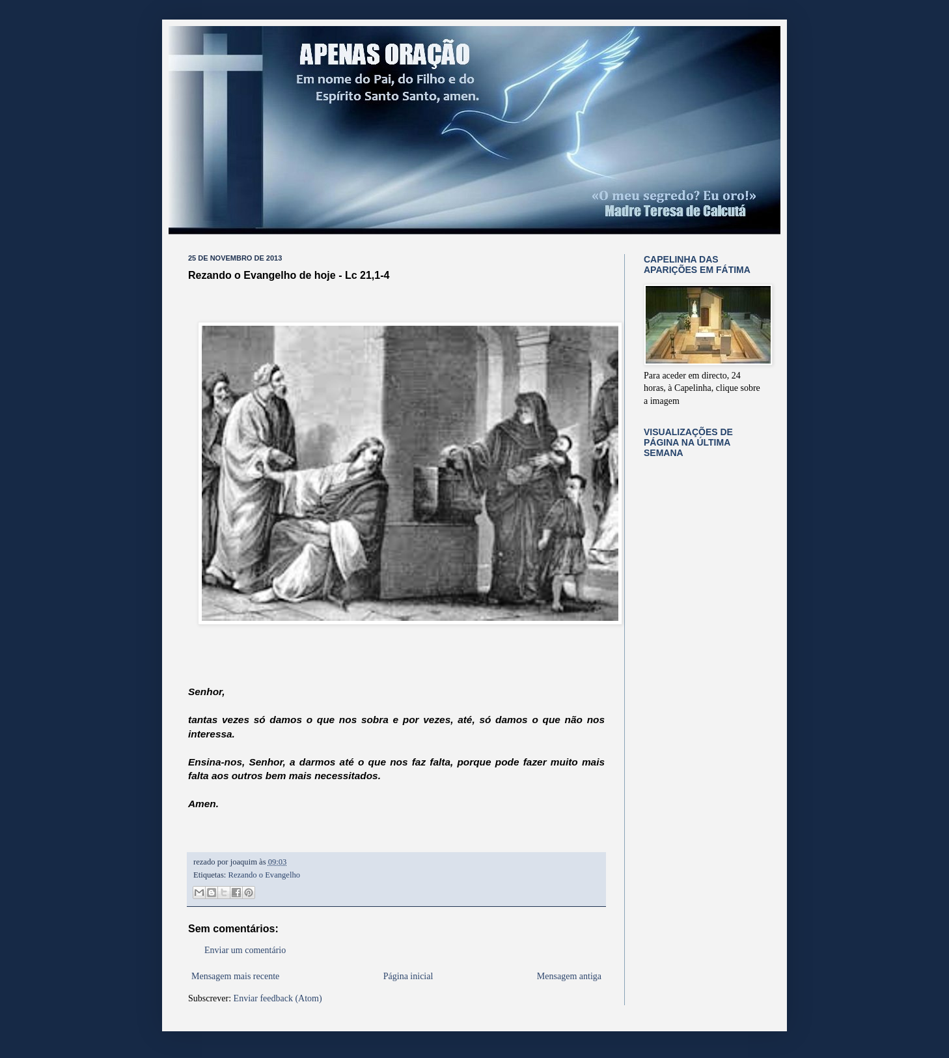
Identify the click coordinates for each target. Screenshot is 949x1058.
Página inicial (408, 976)
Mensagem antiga (569, 976)
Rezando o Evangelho (264, 874)
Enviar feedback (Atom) (278, 998)
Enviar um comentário (245, 950)
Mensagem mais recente (235, 976)
